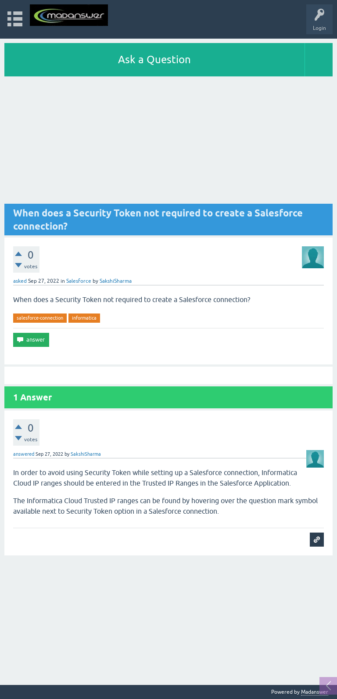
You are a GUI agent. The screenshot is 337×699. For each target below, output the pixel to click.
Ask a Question (154, 59)
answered (23, 454)
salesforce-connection (40, 318)
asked (20, 281)
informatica (84, 318)
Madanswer (314, 692)
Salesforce (78, 281)
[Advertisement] (168, 142)
